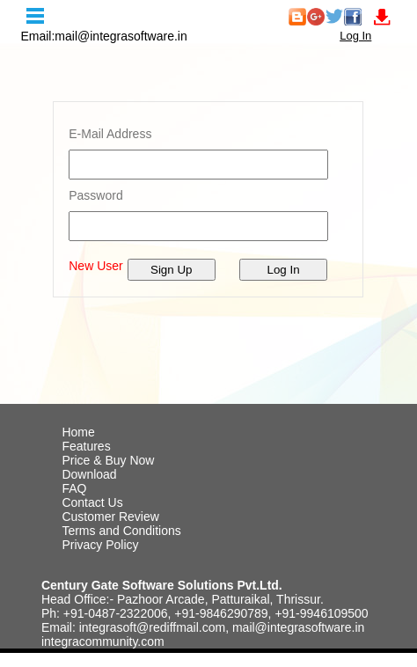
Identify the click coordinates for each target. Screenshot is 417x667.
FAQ (74, 488)
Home (78, 432)
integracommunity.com (103, 641)
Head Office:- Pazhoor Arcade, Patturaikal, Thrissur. (182, 599)
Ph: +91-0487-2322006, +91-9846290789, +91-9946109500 (205, 613)
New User (95, 266)
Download (89, 474)
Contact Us (92, 502)
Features (86, 446)
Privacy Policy (100, 545)
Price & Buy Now (108, 460)
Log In (355, 35)
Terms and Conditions (121, 531)
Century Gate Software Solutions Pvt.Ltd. (161, 585)
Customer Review (110, 516)
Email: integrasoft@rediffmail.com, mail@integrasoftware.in (202, 627)
